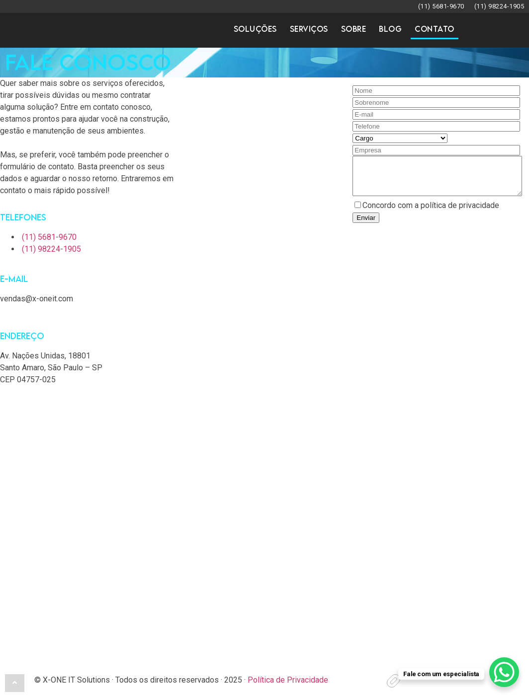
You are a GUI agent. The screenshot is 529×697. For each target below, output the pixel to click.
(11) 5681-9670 (441, 6)
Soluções (255, 29)
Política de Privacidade (288, 680)
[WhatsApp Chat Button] (504, 672)
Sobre (353, 29)
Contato (434, 29)
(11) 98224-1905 (499, 6)
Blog (390, 29)
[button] (14, 683)
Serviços (309, 29)
